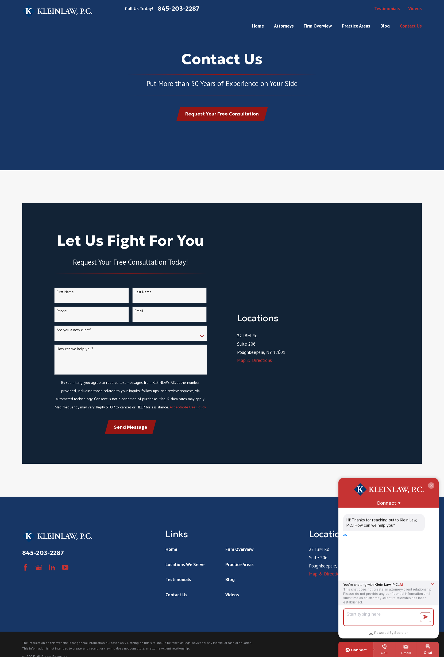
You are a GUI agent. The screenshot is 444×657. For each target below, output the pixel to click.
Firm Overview (239, 563)
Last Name (143, 298)
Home (171, 563)
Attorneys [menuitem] (284, 26)
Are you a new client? (74, 336)
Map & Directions (254, 443)
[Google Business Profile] (39, 581)
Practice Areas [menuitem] (356, 26)
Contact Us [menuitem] (411, 26)
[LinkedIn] (52, 581)
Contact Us (176, 608)
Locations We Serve (184, 578)
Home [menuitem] (258, 26)
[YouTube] (65, 581)
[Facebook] (25, 581)
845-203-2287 (178, 9)
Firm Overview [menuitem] (318, 26)
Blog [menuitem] (385, 26)
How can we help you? (75, 355)
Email (139, 317)
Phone (62, 317)
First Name (65, 298)
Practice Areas (239, 578)
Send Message (130, 434)
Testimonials (387, 8)
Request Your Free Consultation (222, 114)
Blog (230, 593)
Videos (415, 8)
